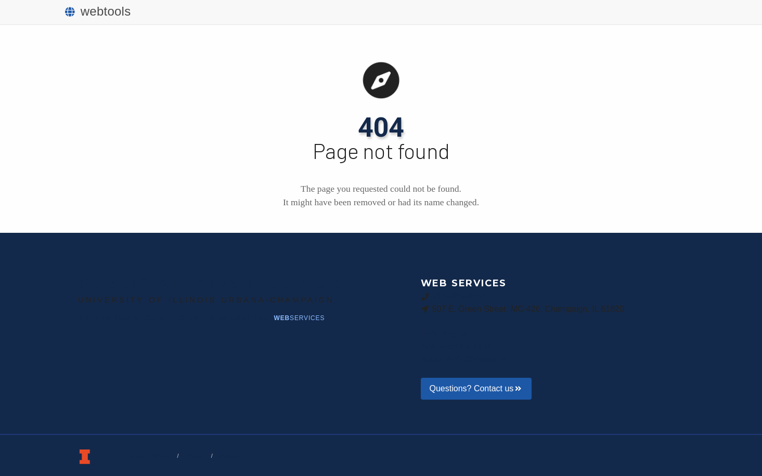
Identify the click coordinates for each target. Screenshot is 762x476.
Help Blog (445, 333)
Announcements (457, 346)
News (243, 318)
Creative (179, 318)
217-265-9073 (458, 296)
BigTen (109, 318)
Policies (229, 456)
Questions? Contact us (476, 388)
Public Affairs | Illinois (213, 283)
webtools (98, 11)
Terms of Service (149, 456)
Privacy (195, 456)
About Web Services (464, 358)
